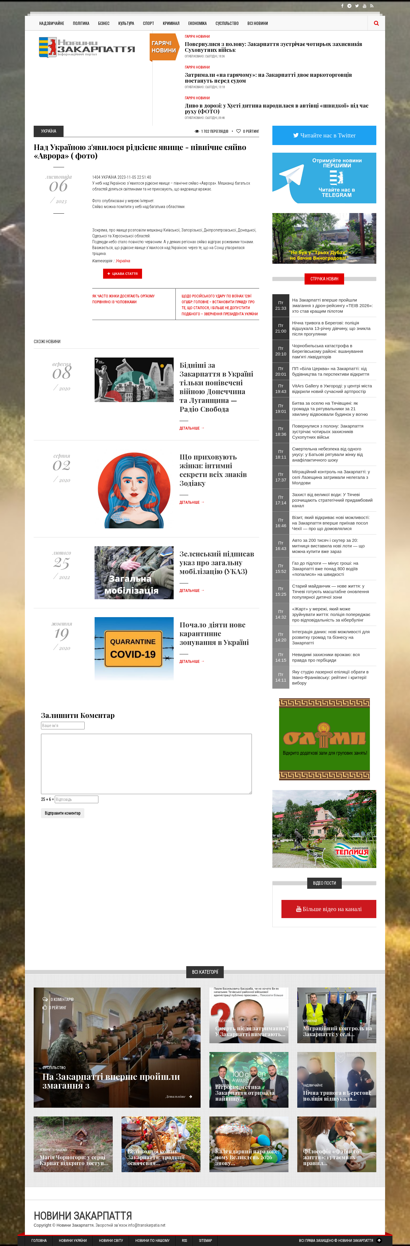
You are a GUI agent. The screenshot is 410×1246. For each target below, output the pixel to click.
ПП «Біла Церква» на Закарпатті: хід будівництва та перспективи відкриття (330, 371)
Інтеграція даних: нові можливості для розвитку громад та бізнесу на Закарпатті (331, 637)
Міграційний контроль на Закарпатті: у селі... (337, 1031)
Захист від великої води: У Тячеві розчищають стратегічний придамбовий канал (332, 500)
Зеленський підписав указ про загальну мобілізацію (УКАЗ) (217, 562)
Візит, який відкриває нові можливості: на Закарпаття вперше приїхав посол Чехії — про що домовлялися (331, 523)
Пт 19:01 (280, 408)
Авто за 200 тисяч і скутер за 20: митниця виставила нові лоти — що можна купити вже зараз (328, 546)
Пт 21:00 (280, 328)
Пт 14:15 (280, 657)
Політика (81, 23)
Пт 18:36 (280, 431)
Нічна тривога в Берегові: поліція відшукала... (337, 1095)
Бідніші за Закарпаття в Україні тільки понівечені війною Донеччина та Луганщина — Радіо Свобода (216, 386)
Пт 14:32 (280, 614)
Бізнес (104, 23)
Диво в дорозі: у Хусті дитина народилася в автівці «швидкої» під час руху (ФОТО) (276, 108)
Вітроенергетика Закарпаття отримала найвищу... (244, 1092)
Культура (126, 23)
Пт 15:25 (280, 591)
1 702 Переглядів (211, 131)
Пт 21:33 (280, 305)
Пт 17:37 (280, 477)
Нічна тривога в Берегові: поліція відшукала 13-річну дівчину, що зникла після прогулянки (331, 328)
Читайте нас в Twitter (327, 135)
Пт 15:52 (280, 568)
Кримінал (171, 23)
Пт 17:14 (280, 500)
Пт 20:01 (280, 371)
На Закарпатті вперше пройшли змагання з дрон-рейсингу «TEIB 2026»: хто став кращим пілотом (332, 305)
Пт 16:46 (280, 523)
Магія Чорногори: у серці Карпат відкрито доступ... (74, 1160)
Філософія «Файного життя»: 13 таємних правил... (331, 1157)
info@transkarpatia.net (146, 1225)
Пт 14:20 (280, 637)
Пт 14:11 (280, 677)
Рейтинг (247, 131)
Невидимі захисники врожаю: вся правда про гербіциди (326, 657)
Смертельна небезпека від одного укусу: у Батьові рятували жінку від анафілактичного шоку (327, 454)
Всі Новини (257, 23)
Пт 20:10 (280, 351)
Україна (123, 260)
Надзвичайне (51, 23)
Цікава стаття (122, 273)
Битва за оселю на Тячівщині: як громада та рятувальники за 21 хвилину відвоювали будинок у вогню (330, 409)
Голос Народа (224, 1021)
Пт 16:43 (280, 545)
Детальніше (192, 428)
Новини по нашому (53, 1150)
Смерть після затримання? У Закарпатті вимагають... (251, 1031)
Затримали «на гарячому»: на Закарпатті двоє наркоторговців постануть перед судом (268, 77)
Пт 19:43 (280, 388)
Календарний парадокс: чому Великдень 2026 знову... (247, 1157)
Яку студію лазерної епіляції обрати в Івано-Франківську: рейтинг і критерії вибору (330, 677)
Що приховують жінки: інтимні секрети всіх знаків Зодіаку (213, 470)
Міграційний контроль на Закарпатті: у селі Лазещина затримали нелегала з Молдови (331, 477)
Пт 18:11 (280, 454)
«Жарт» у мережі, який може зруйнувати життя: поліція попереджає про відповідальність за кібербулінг (331, 614)
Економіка (197, 23)
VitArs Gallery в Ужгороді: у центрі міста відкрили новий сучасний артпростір (332, 388)
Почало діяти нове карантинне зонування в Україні (214, 633)
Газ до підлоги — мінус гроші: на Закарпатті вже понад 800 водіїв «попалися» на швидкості (325, 569)
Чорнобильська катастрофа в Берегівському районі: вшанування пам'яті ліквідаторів (327, 351)
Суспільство (227, 23)
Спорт (148, 23)
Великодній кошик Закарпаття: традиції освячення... (155, 1157)
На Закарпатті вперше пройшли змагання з (113, 1080)
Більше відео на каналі (331, 909)
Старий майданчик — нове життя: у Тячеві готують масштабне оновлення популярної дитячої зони (330, 591)
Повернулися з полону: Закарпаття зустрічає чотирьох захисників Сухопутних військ (273, 46)
